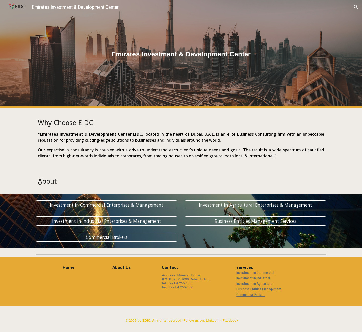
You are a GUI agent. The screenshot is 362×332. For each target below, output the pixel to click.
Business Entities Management (258, 289)
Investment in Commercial (255, 272)
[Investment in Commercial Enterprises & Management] (106, 205)
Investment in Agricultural (254, 283)
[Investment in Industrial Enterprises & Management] (106, 221)
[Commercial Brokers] (106, 237)
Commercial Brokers (250, 294)
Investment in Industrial (253, 278)
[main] (181, 54)
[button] (356, 7)
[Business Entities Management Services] (255, 221)
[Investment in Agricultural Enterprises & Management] (255, 205)
